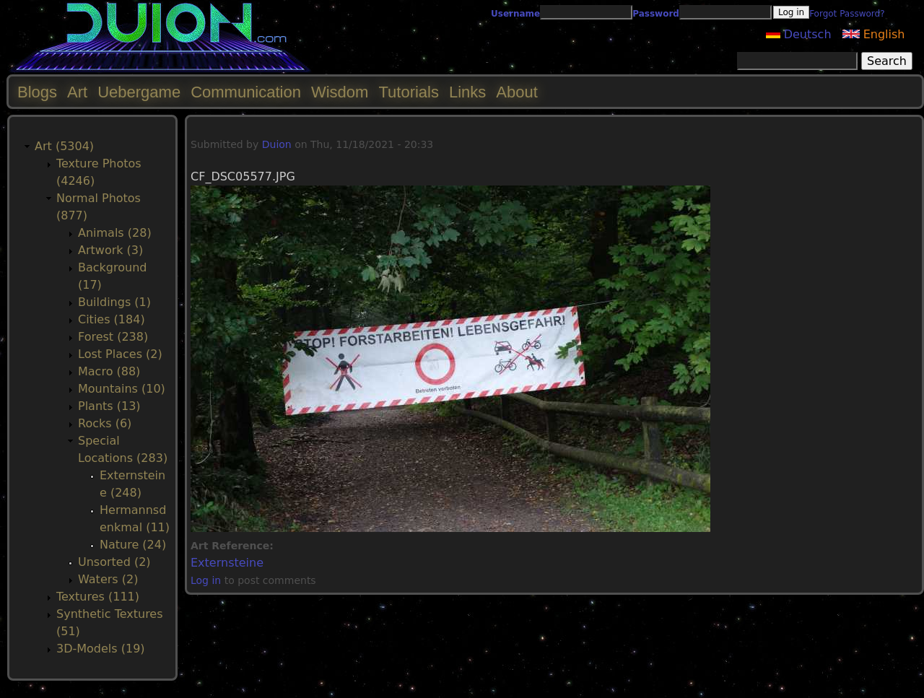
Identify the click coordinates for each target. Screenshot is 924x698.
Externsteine (227, 563)
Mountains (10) (121, 389)
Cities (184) (111, 319)
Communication (246, 92)
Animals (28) (115, 233)
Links (467, 92)
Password (655, 14)
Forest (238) (113, 337)
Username (515, 14)
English (873, 34)
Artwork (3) (110, 250)
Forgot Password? (846, 14)
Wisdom (339, 92)
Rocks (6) (104, 423)
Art (77, 92)
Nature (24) (133, 544)
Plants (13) (109, 406)
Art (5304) (64, 146)
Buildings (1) (114, 302)
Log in (206, 580)
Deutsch (799, 34)
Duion (277, 144)
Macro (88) (109, 371)
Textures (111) (97, 596)
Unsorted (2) (114, 562)
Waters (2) (108, 579)
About (517, 92)
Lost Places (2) (120, 354)
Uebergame (138, 92)
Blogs (37, 92)
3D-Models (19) (100, 648)
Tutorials (408, 92)
